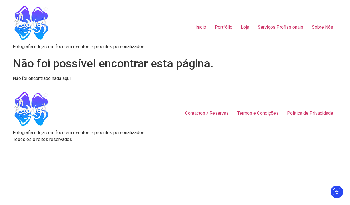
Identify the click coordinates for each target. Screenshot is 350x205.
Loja (245, 27)
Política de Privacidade (310, 113)
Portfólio (223, 27)
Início (200, 27)
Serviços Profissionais (280, 27)
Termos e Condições (258, 113)
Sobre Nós (322, 27)
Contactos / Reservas (207, 113)
